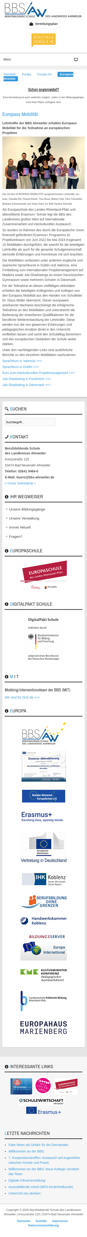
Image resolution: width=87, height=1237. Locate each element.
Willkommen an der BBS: (26, 1151)
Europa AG (44, 74)
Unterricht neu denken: (24, 1193)
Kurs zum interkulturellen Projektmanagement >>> (38, 373)
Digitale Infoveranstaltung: (27, 1180)
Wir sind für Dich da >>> (22, 697)
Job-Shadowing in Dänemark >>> (26, 385)
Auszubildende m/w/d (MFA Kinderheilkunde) (40, 1187)
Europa (26, 74)
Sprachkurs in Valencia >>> (22, 361)
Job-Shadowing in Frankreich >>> (26, 379)
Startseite (9, 74)
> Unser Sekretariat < (20, 483)
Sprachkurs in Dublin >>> (20, 367)
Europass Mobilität (20, 114)
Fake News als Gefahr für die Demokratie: (38, 1145)
